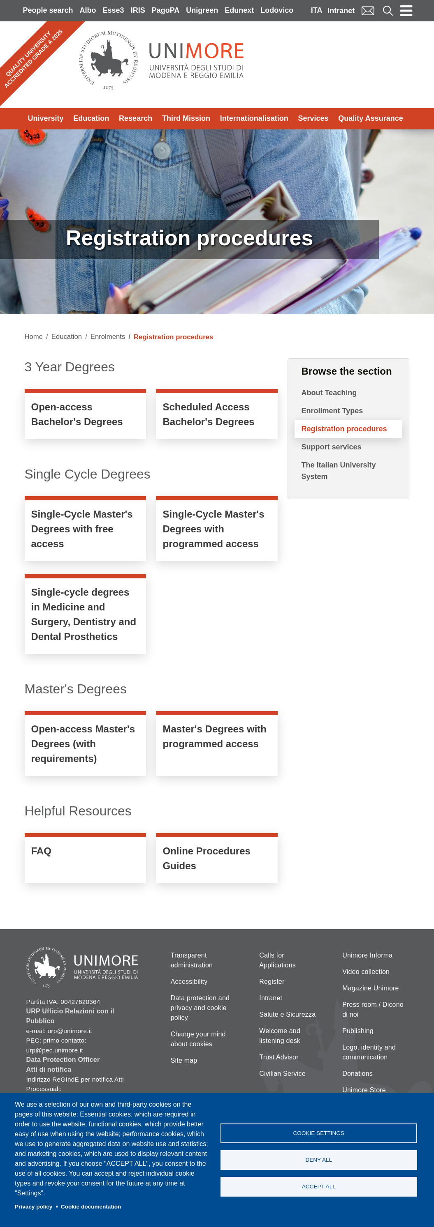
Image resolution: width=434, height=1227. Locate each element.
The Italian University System (338, 471)
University (46, 118)
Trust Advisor (278, 1057)
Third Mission (186, 118)
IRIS (138, 10)
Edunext (239, 10)
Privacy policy (33, 1207)
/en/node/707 (217, 745)
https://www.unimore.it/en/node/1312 (85, 416)
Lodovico (276, 10)
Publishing (358, 1030)
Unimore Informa (367, 955)
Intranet (341, 11)
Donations (357, 1073)
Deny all (318, 1160)
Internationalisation (254, 118)
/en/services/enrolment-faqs (85, 860)
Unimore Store (364, 1090)
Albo (88, 10)
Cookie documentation (91, 1207)
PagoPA (166, 10)
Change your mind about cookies (198, 1039)
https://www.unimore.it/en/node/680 (85, 530)
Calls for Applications (277, 960)
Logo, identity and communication (369, 1052)
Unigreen (202, 10)
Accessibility (189, 981)
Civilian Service (282, 1073)
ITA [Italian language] (317, 10)
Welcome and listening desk (279, 1035)
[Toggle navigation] (406, 10)
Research (135, 118)
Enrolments (108, 337)
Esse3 (113, 10)
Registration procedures (344, 429)
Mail (368, 10)
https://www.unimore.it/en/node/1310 (217, 416)
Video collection (366, 971)
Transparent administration (192, 960)
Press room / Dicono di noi (373, 1009)
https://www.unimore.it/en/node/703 (85, 616)
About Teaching (329, 393)
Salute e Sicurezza (287, 1014)
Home (34, 337)
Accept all (319, 1186)
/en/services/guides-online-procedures (217, 860)
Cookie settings (318, 1133)
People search (48, 10)
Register (271, 981)
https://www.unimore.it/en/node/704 (85, 745)
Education (91, 118)
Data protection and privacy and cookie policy (200, 1007)
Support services (331, 447)
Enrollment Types (332, 411)
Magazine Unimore (370, 988)
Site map (184, 1060)
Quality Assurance (370, 118)
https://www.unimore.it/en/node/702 (217, 530)
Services (313, 118)
